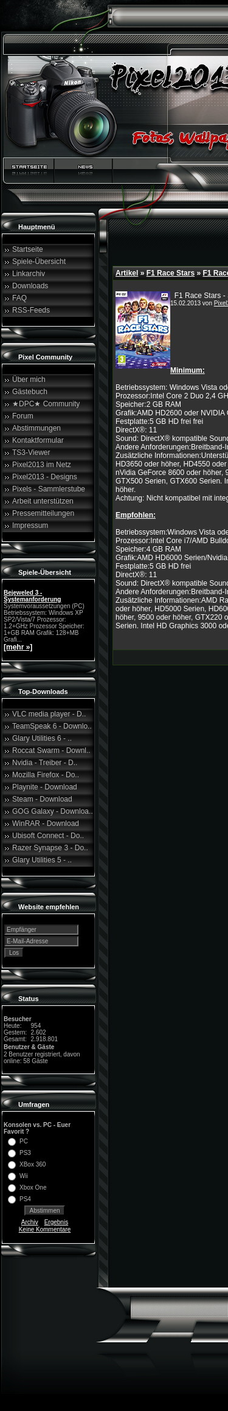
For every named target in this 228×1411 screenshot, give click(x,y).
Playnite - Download (44, 787)
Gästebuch (29, 391)
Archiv (29, 1222)
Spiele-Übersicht (39, 261)
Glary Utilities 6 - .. (42, 738)
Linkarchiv (28, 273)
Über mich (29, 379)
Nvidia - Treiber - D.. (44, 762)
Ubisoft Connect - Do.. (48, 835)
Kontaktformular (38, 440)
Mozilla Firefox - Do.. (45, 775)
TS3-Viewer (31, 452)
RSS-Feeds (31, 310)
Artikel (127, 273)
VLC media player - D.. (49, 714)
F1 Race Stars (171, 273)
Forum (22, 416)
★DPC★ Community (46, 404)
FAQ (19, 298)
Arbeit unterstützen (43, 501)
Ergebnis (56, 1222)
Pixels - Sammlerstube (48, 489)
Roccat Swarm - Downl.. (51, 750)
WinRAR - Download (45, 823)
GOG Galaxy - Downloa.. (52, 811)
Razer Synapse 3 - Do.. (50, 848)
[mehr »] (18, 647)
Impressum (30, 525)
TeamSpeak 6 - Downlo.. (52, 726)
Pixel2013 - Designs (44, 477)
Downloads (30, 286)
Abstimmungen (36, 428)
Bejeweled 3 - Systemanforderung (32, 596)
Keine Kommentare (45, 1229)
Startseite (27, 249)
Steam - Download (42, 799)
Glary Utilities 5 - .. (42, 860)
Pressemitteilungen (43, 513)
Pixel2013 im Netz (41, 464)
